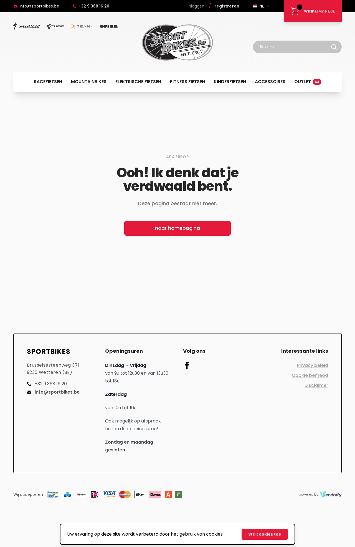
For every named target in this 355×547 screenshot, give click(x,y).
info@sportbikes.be (36, 6)
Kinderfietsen (230, 81)
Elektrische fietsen (138, 81)
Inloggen (196, 6)
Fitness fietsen (187, 81)
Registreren (226, 6)
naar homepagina (177, 228)
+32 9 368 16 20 (90, 6)
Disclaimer (316, 385)
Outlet (307, 81)
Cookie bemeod (310, 375)
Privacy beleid (312, 365)
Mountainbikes (88, 81)
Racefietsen (48, 81)
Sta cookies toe (264, 534)
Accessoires (270, 81)
